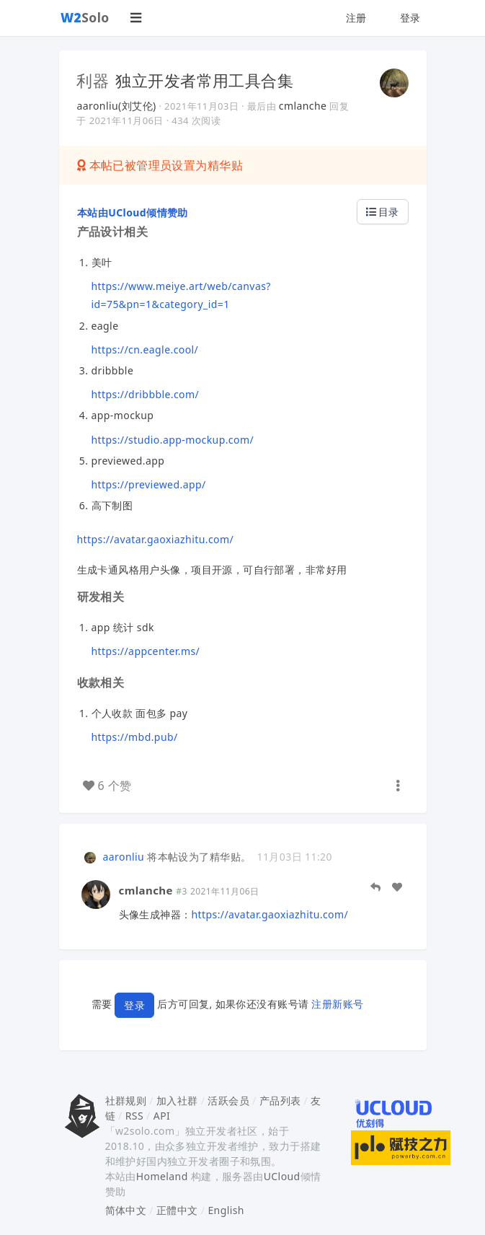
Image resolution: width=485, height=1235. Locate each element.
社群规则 (126, 1100)
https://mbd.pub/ (135, 737)
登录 (410, 18)
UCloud (282, 1176)
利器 (93, 80)
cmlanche (303, 106)
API (161, 1115)
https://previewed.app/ (149, 484)
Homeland (162, 1176)
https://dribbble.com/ (146, 394)
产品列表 (280, 1100)
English (226, 1210)
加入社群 (177, 1100)
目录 (382, 212)
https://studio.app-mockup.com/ (173, 440)
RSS (134, 1115)
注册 (356, 18)
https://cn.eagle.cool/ (145, 349)
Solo (85, 17)
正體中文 (177, 1210)
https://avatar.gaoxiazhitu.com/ (155, 539)
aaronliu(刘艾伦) (116, 106)
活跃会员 (228, 1100)
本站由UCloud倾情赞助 (132, 212)
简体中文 (126, 1210)
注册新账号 (337, 1004)
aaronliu (124, 856)
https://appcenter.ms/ (146, 651)
